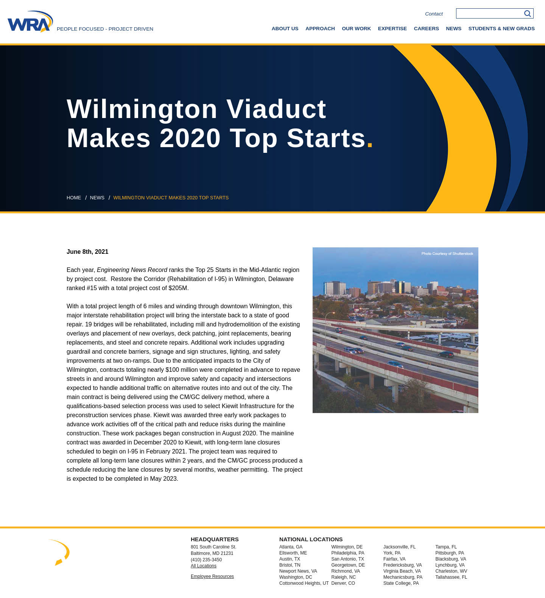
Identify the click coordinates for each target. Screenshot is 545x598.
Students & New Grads (502, 28)
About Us (285, 28)
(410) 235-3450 (206, 559)
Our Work (356, 28)
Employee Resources (212, 576)
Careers (426, 28)
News (454, 28)
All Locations (203, 565)
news (97, 197)
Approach (320, 28)
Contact (434, 14)
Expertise (392, 28)
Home (74, 197)
